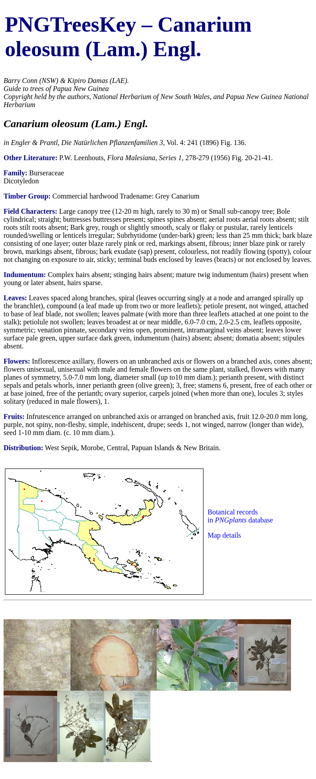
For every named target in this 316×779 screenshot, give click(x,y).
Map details (224, 535)
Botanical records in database (240, 516)
